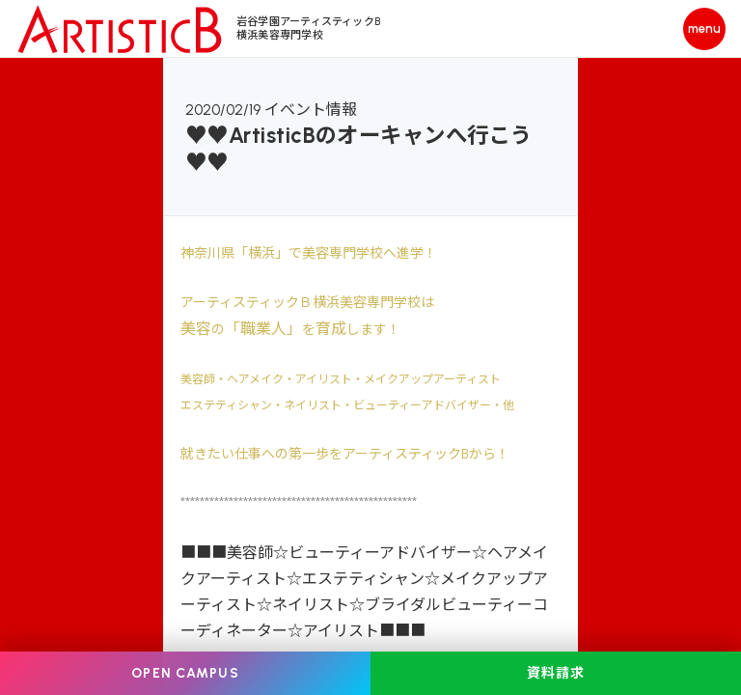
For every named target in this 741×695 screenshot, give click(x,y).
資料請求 (556, 673)
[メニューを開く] (704, 29)
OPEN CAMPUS (184, 673)
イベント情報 (310, 109)
